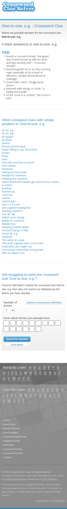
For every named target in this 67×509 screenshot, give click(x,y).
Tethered (7, 236)
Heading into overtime (15, 178)
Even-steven (9, 165)
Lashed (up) (8, 201)
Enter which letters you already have (26, 318)
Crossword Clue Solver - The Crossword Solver (19, 8)
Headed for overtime (14, 175)
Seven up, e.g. (10, 233)
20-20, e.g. (8, 130)
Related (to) (8, 224)
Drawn (5, 152)
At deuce (7, 140)
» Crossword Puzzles (12, 453)
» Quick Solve (9, 424)
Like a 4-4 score (11, 204)
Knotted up (8, 191)
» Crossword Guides (12, 449)
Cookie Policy (58, 500)
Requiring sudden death (15, 227)
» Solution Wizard (11, 428)
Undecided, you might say (17, 246)
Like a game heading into (16, 207)
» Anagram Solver (11, 440)
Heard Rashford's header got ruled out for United (30, 182)
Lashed (6, 198)
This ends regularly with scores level (22, 243)
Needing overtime (12, 211)
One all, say (8, 214)
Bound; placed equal (13, 146)
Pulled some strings (13, 217)
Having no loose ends (14, 172)
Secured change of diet (15, 230)
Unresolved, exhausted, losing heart (22, 249)
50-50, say (8, 133)
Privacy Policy (42, 500)
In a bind (7, 185)
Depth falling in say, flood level (19, 149)
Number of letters (10, 304)
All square (7, 136)
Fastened (7, 169)
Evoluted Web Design (15, 479)
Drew (5, 156)
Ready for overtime (13, 220)
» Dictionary (8, 445)
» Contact (7, 457)
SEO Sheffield (50, 479)
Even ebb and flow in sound (18, 162)
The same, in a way (13, 240)
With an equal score (13, 253)
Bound (5, 143)
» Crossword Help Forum (14, 436)
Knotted (6, 188)
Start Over (17, 345)
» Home (6, 420)
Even (4, 159)
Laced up (7, 194)
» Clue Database (10, 432)
